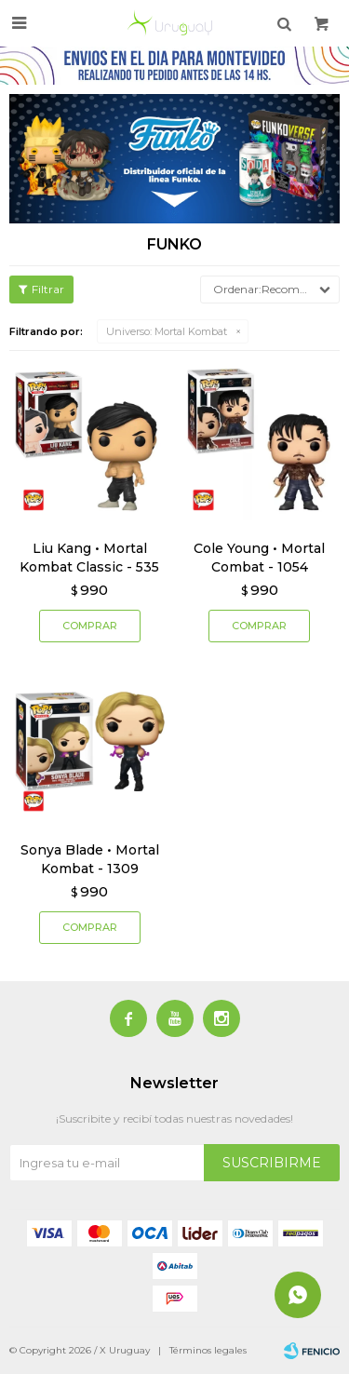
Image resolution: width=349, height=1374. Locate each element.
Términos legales (208, 1350)
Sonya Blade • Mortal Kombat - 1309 (89, 859)
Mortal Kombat (166, 331)
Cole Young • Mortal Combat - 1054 (259, 557)
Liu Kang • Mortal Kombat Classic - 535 (89, 557)
